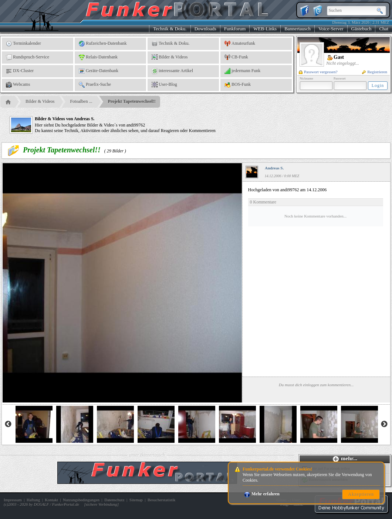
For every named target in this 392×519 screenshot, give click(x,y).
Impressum (13, 500)
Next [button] (384, 424)
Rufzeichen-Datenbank (103, 44)
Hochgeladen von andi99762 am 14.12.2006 (315, 206)
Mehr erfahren (262, 493)
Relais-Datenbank (98, 57)
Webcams (18, 85)
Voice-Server (331, 28)
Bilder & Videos (169, 57)
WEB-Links (265, 28)
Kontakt (51, 500)
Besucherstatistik (161, 500)
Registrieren (374, 72)
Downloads (205, 28)
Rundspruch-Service (27, 57)
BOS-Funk (237, 85)
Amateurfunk (239, 44)
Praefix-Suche (95, 85)
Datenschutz (114, 500)
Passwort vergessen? (318, 72)
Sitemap (136, 500)
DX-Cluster (20, 71)
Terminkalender (23, 44)
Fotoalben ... (81, 101)
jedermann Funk (242, 71)
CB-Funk (236, 57)
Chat (383, 28)
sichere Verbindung (101, 504)
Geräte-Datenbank (98, 71)
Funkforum (235, 28)
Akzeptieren (361, 494)
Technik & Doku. (169, 28)
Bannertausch (297, 28)
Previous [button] (8, 424)
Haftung (33, 500)
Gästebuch (361, 28)
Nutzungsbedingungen (81, 500)
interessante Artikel (172, 71)
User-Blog (164, 85)
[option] (34, 424)
